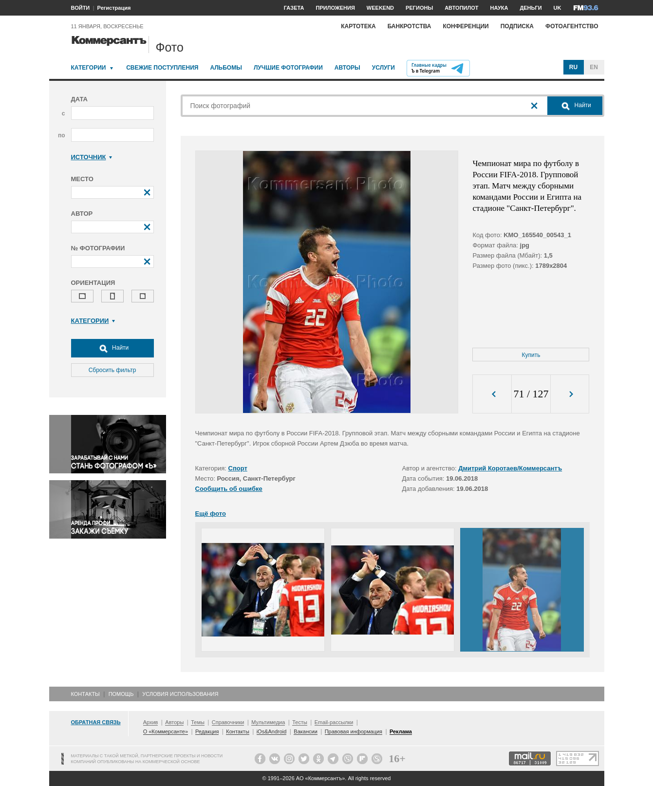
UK (557, 8)
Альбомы (226, 67)
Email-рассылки (334, 722)
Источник (91, 157)
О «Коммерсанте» (165, 731)
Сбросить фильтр (112, 370)
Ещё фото (210, 513)
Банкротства (409, 26)
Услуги (383, 67)
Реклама (401, 731)
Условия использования (180, 694)
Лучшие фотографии (288, 67)
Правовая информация (353, 731)
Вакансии (305, 731)
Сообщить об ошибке (228, 488)
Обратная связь (96, 722)
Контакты (85, 694)
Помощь (121, 694)
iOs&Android (272, 731)
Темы (198, 722)
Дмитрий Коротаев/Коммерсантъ (510, 468)
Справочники (228, 722)
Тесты (299, 722)
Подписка (517, 26)
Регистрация (114, 8)
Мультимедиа (268, 722)
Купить (531, 355)
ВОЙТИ (80, 8)
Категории (88, 67)
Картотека (358, 26)
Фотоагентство (571, 26)
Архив (150, 722)
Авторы (347, 67)
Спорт (237, 468)
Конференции (465, 26)
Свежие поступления (162, 67)
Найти (112, 348)
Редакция (207, 731)
